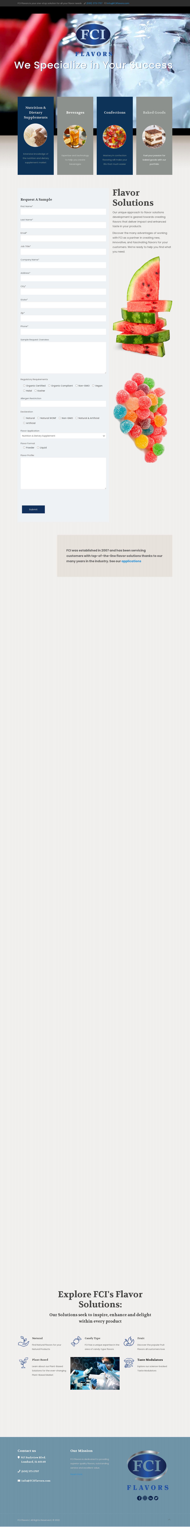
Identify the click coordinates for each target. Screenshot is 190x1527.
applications (131, 561)
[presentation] (44, 498)
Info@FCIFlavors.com (118, 3)
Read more (76, 1474)
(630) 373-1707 (94, 3)
